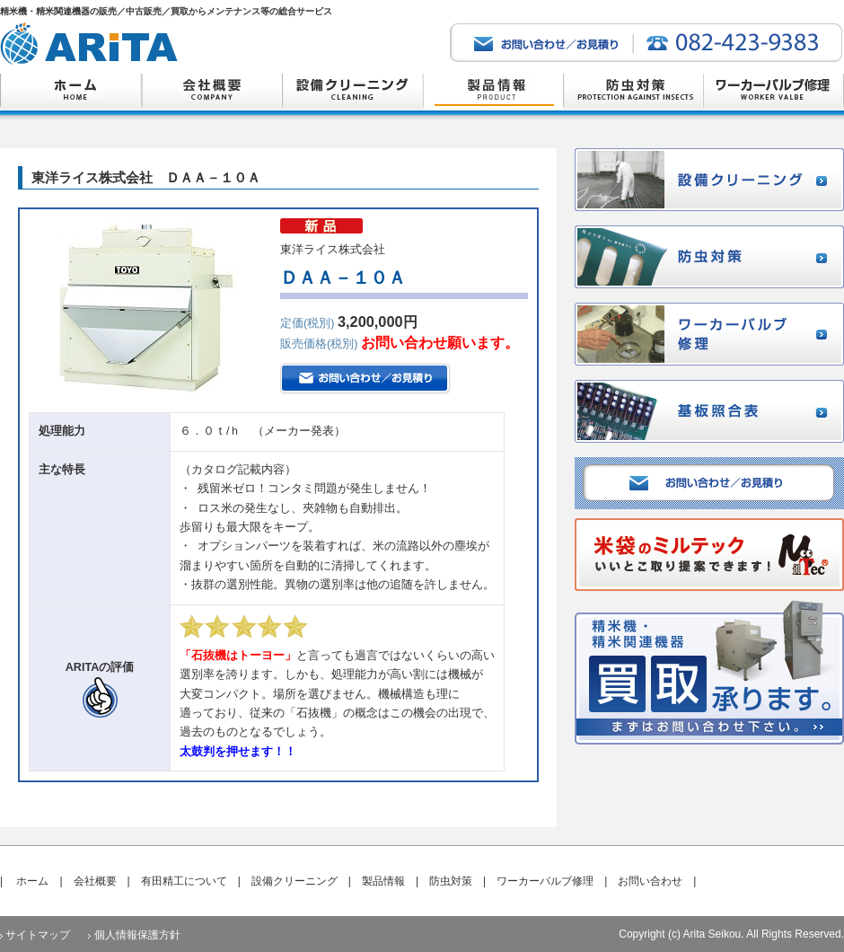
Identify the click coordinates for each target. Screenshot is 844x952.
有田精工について (184, 881)
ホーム (32, 881)
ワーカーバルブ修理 (545, 881)
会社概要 (95, 881)
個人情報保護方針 (137, 935)
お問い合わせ (650, 881)
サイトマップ (37, 935)
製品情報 (383, 881)
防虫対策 (450, 881)
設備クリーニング (294, 881)
